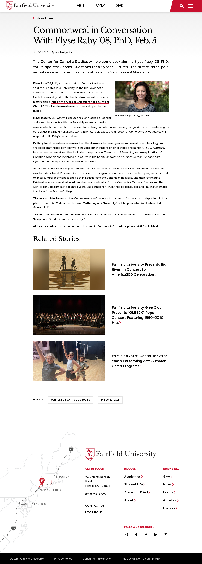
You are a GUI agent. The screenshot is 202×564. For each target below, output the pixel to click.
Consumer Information (97, 558)
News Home (44, 18)
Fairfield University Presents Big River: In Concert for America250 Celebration (139, 269)
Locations (94, 512)
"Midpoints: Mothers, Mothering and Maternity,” (86, 203)
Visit (81, 5)
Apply (100, 5)
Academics (132, 476)
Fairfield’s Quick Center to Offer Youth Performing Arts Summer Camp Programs (139, 360)
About (128, 500)
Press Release (110, 400)
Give (119, 5)
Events (168, 492)
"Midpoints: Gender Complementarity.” (59, 219)
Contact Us (95, 505)
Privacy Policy (63, 558)
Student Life (133, 484)
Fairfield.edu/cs (153, 226)
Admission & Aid (136, 492)
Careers (169, 508)
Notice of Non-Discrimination (142, 558)
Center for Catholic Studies (70, 400)
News (167, 484)
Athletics (169, 500)
